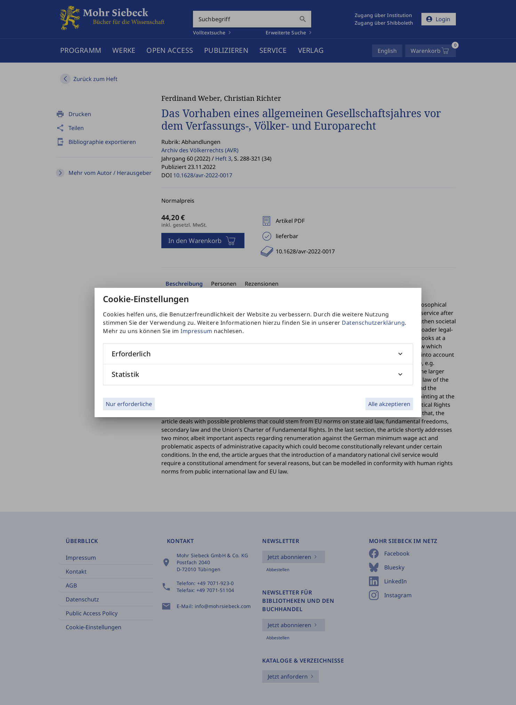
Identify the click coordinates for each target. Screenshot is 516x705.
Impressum (196, 331)
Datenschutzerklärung (373, 322)
